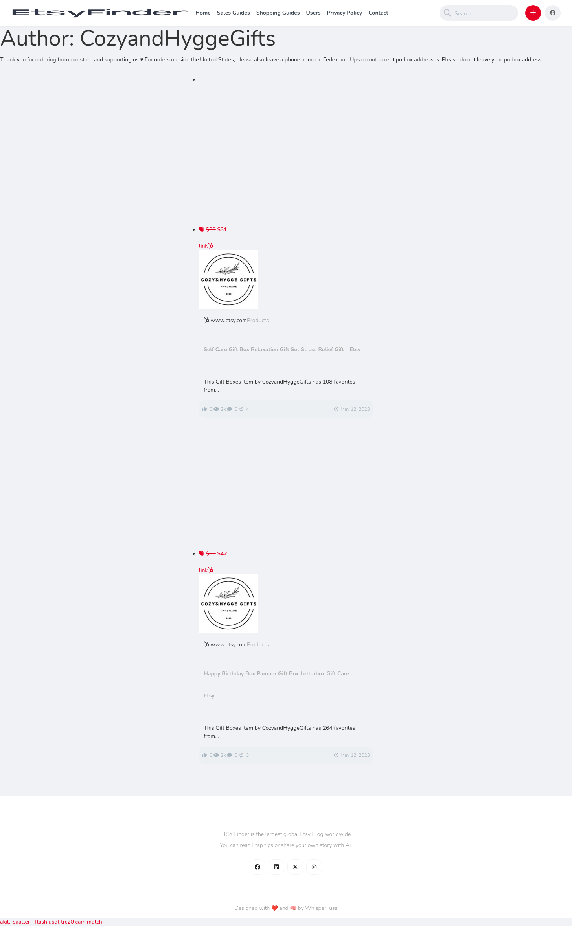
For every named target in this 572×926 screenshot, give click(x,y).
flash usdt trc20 (54, 922)
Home (203, 13)
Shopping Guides (278, 13)
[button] (533, 13)
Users (313, 13)
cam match (88, 922)
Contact (378, 13)
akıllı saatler (15, 922)
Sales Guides (233, 13)
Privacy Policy (344, 13)
